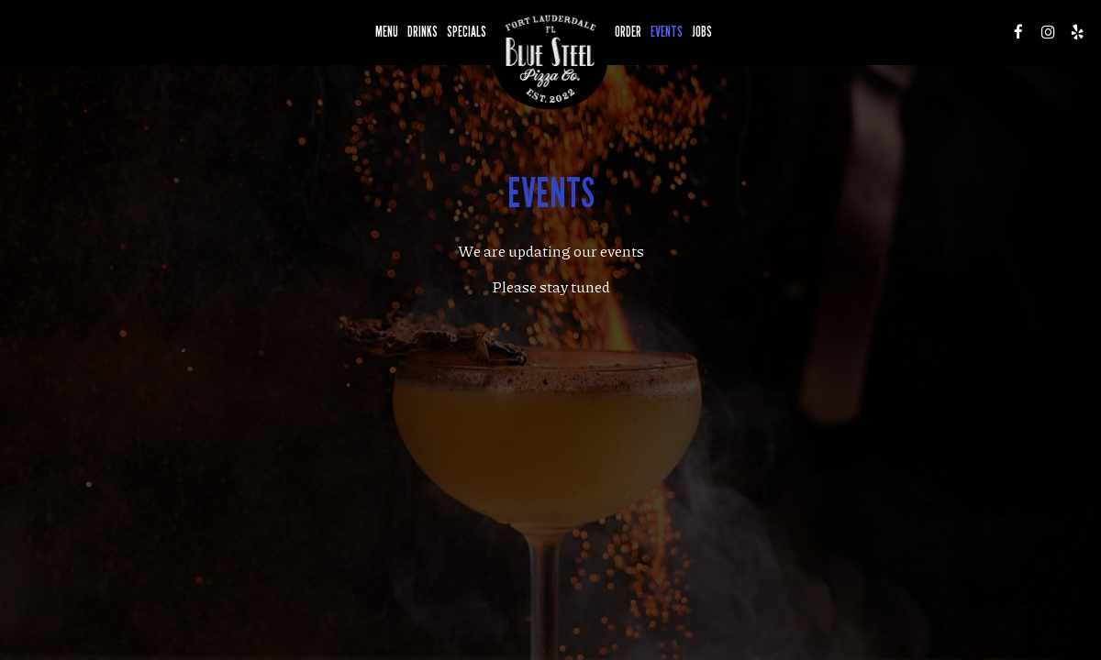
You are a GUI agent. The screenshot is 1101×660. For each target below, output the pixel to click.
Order (628, 31)
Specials (466, 31)
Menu (386, 31)
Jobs (702, 31)
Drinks (422, 31)
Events (667, 31)
